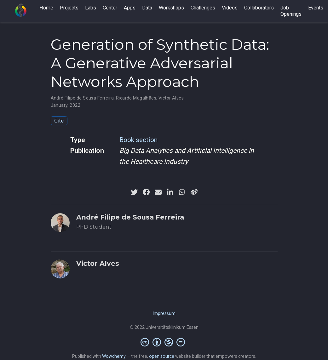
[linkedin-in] (170, 192)
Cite (59, 120)
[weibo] (194, 192)
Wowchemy (114, 356)
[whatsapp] (182, 192)
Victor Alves (171, 97)
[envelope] (158, 192)
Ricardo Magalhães (136, 97)
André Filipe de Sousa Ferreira (82, 97)
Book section (138, 140)
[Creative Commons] (164, 342)
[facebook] (146, 192)
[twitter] (134, 192)
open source (161, 356)
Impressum (164, 313)
